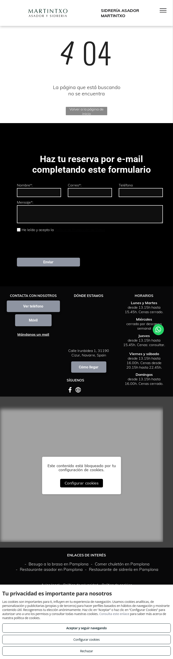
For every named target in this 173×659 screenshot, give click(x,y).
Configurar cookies (81, 483)
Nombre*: (25, 185)
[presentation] (51, 244)
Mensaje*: (25, 202)
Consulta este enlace (114, 614)
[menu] (163, 10)
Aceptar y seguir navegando (86, 628)
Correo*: (75, 185)
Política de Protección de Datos (80, 229)
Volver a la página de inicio (86, 111)
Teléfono (126, 185)
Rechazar (86, 651)
